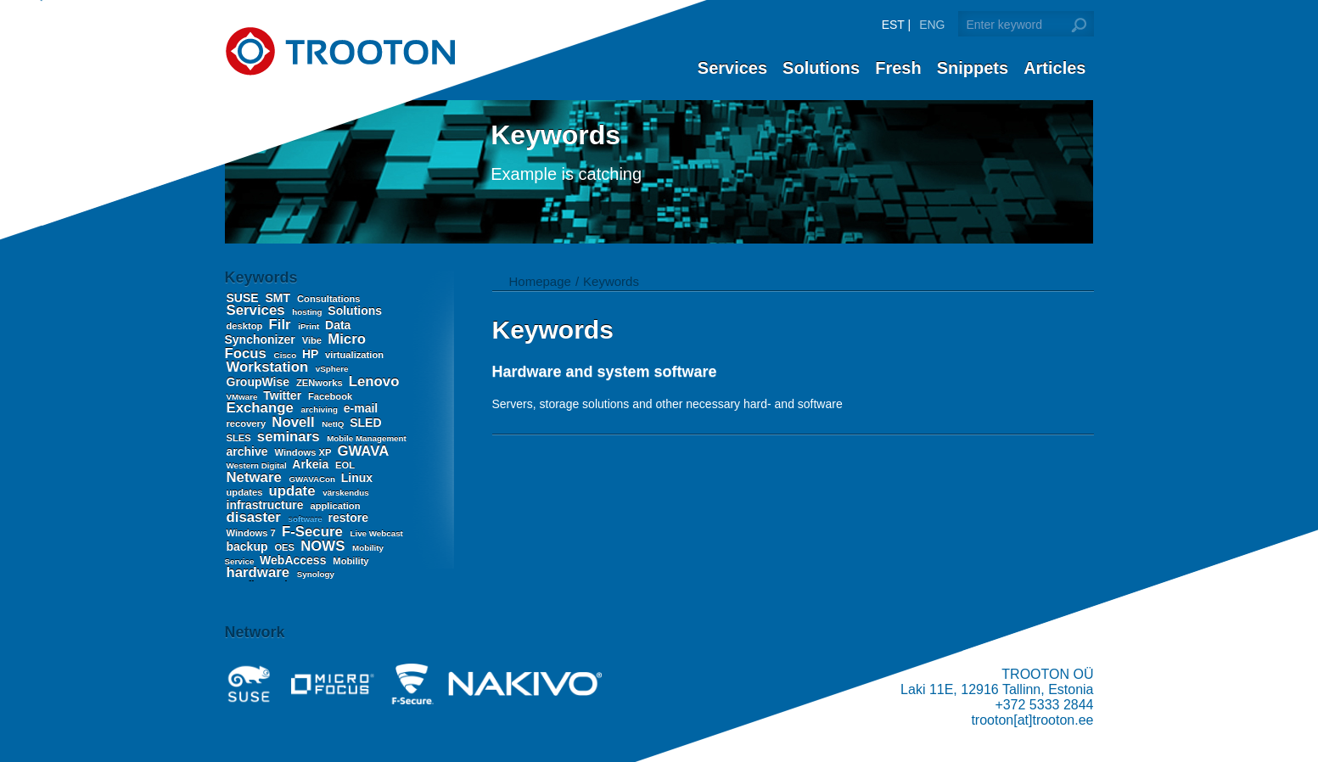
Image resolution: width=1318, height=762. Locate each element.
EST (893, 24)
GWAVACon (313, 479)
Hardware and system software (604, 371)
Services (732, 68)
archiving (319, 409)
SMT (280, 298)
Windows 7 (252, 533)
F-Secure (314, 532)
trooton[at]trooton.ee (1032, 720)
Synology (315, 574)
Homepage (540, 281)
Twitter (284, 395)
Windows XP (304, 452)
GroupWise (260, 382)
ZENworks (320, 383)
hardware (260, 572)
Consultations (329, 299)
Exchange (262, 408)
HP (312, 354)
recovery (248, 423)
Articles (1054, 68)
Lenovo (374, 381)
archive (249, 451)
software (307, 519)
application (335, 506)
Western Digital (258, 465)
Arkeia (312, 464)
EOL (345, 465)
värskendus (345, 492)
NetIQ (334, 424)
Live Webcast (376, 533)
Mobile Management (367, 438)
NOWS (324, 546)
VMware (244, 396)
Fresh (898, 68)
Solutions (821, 68)
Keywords (611, 281)
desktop (246, 326)
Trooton (340, 51)
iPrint (310, 326)
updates (246, 492)
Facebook (330, 396)
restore (348, 517)
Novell (295, 422)
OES (285, 547)
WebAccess (294, 560)
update (294, 491)
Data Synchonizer (288, 332)
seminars (290, 437)
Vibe (313, 340)
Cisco (286, 355)
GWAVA (362, 451)
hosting (308, 312)
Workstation (269, 367)
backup (249, 546)
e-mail (361, 408)
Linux (357, 478)
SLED (365, 422)
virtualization (354, 355)
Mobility (350, 561)
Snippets (972, 68)
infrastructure (267, 505)
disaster (256, 517)
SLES (240, 438)
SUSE (244, 298)
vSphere (332, 368)
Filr (282, 325)
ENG (932, 24)
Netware (256, 477)
